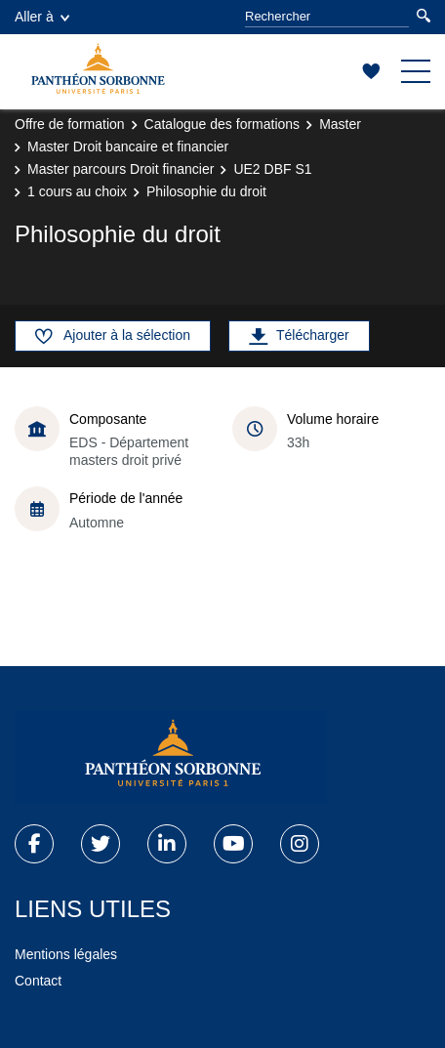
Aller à (42, 16)
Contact (38, 980)
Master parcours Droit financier (120, 169)
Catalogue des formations (222, 124)
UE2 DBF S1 (272, 169)
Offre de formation (70, 124)
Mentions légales (66, 954)
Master (340, 124)
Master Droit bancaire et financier (127, 146)
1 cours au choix (77, 191)
